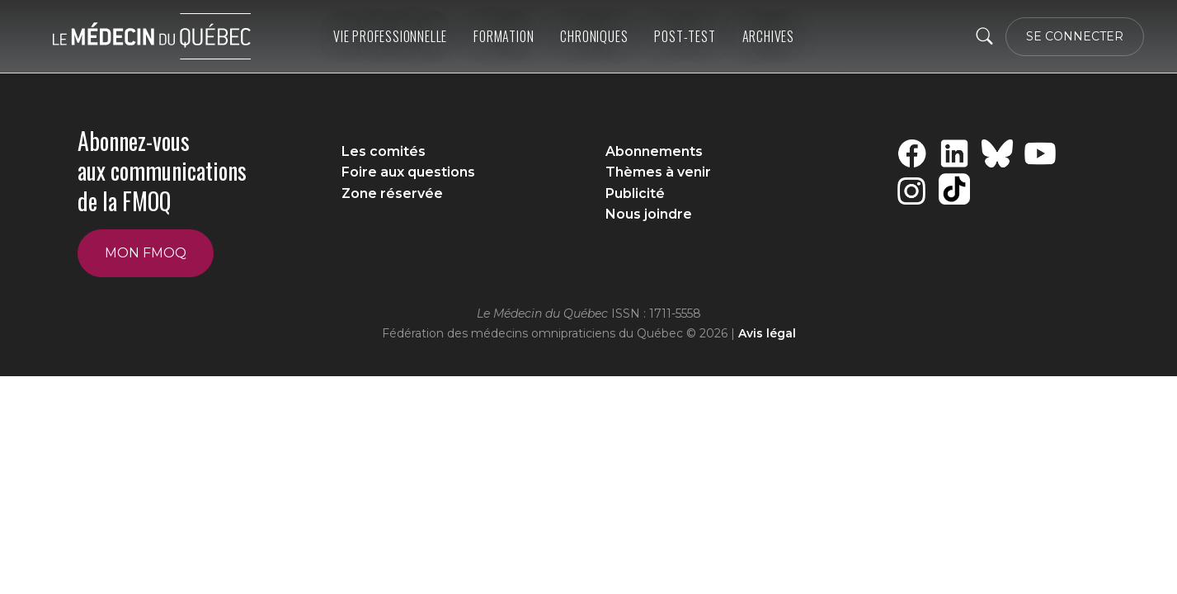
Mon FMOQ (145, 253)
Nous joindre (648, 214)
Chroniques (594, 36)
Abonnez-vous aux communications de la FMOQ (162, 171)
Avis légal (767, 333)
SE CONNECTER (1074, 36)
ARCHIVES (768, 36)
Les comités (383, 151)
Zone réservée (392, 193)
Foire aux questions (408, 172)
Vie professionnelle (390, 36)
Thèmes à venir (658, 172)
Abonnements (654, 151)
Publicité (635, 193)
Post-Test (684, 36)
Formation (503, 36)
